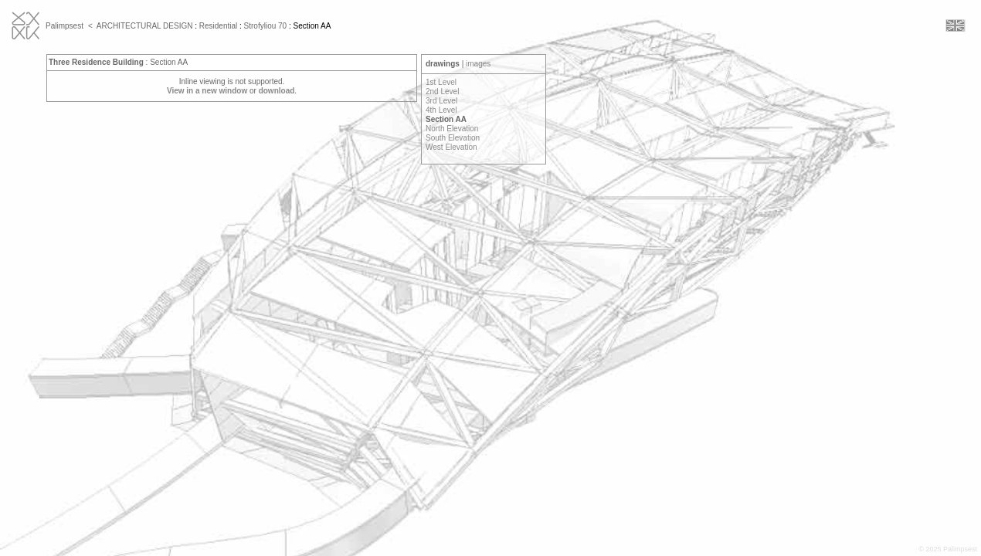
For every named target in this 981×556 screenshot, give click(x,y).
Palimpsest (64, 26)
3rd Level (441, 101)
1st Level (441, 82)
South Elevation (453, 138)
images (478, 63)
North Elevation (452, 128)
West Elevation (451, 147)
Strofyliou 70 (265, 26)
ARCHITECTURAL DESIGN (145, 26)
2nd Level (442, 91)
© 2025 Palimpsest (947, 549)
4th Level (441, 110)
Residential (218, 26)
